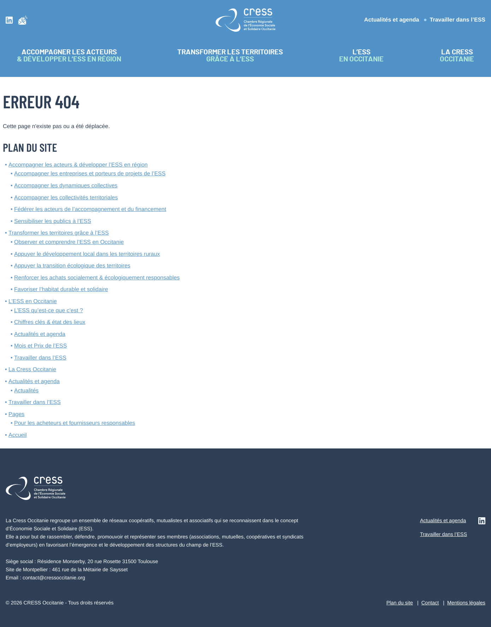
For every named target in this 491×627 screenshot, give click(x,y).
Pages (16, 414)
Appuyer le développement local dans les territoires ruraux (87, 254)
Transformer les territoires (58, 233)
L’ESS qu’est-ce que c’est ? (48, 311)
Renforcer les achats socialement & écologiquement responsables (97, 278)
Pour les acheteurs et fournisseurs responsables (74, 423)
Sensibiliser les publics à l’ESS (52, 221)
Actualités (26, 391)
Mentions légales (466, 603)
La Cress (32, 370)
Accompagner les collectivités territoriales (66, 198)
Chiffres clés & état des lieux (49, 322)
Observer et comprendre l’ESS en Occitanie (69, 242)
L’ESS (32, 302)
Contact (430, 603)
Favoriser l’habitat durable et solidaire (61, 290)
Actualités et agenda (391, 20)
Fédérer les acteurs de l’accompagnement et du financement (90, 209)
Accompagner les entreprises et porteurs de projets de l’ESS (90, 174)
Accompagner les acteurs (78, 165)
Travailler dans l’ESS (457, 20)
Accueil (17, 435)
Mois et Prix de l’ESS (40, 346)
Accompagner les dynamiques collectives (66, 186)
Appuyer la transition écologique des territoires (72, 266)
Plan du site (399, 603)
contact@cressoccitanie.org (54, 578)
